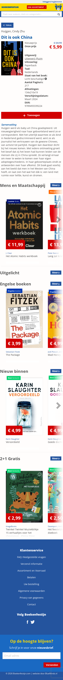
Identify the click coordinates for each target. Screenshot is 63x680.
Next (58, 219)
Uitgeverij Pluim (34, 58)
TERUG (7, 25)
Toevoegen (33, 115)
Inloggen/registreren (52, 1)
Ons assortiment (37, 7)
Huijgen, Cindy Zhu (13, 31)
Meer (55, 185)
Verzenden (52, 664)
